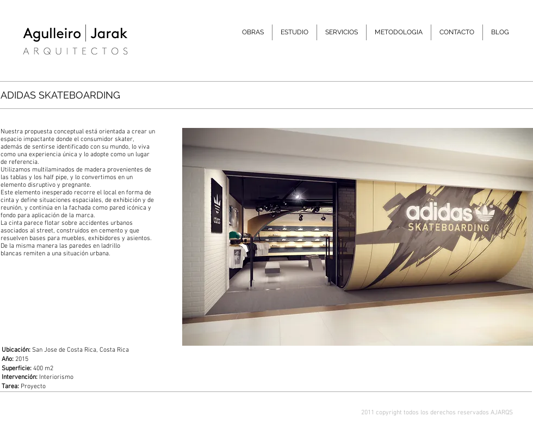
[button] (294, 32)
